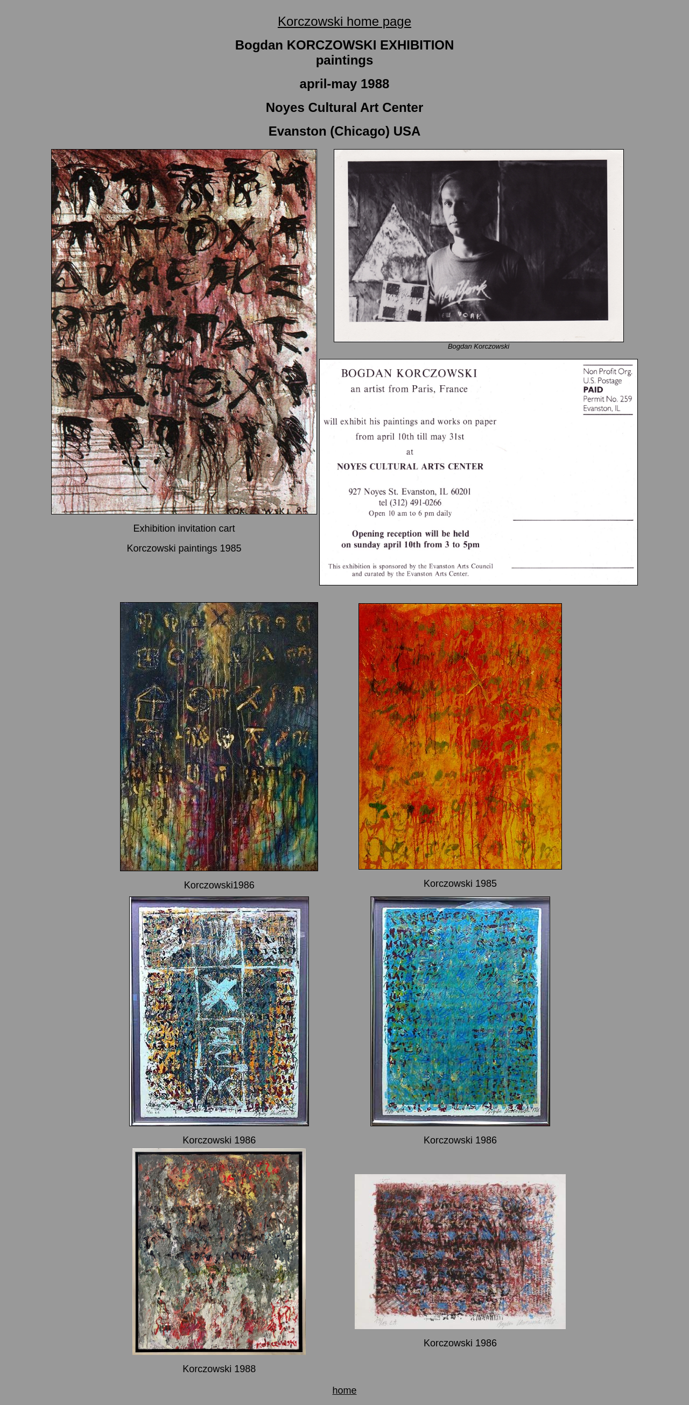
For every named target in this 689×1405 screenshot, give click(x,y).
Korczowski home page (344, 21)
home (344, 1390)
